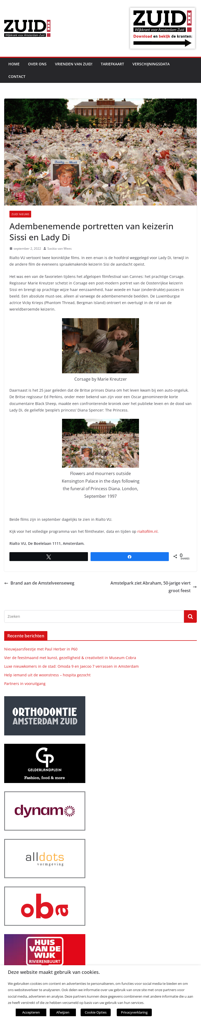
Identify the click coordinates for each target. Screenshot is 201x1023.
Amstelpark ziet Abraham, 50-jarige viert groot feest (153, 586)
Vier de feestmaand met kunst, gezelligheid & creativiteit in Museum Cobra (70, 657)
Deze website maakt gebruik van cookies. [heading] (54, 972)
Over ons (37, 63)
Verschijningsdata (151, 63)
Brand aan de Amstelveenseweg (39, 583)
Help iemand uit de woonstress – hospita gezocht (47, 674)
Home (14, 63)
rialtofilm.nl (147, 531)
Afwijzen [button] (62, 1012)
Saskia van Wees (59, 248)
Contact (16, 76)
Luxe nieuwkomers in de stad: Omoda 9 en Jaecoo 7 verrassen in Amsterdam (71, 666)
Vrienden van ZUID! (73, 63)
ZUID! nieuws (20, 214)
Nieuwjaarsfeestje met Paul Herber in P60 (40, 649)
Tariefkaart (112, 63)
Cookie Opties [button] (96, 1012)
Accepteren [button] (31, 1012)
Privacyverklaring (134, 1012)
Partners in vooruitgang (25, 683)
